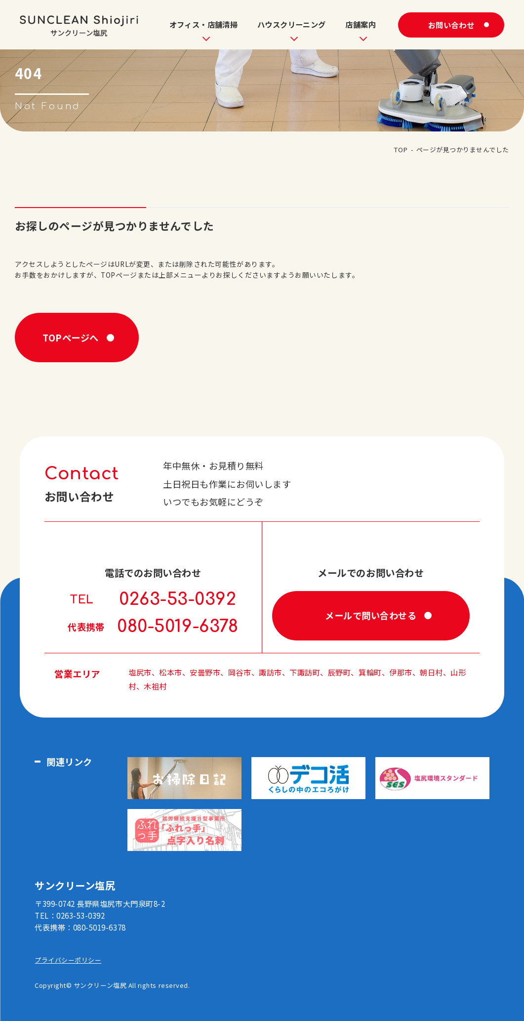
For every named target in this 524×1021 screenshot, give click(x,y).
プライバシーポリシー (68, 960)
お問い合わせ (451, 24)
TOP (400, 149)
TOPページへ (70, 337)
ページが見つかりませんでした (462, 149)
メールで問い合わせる (370, 615)
